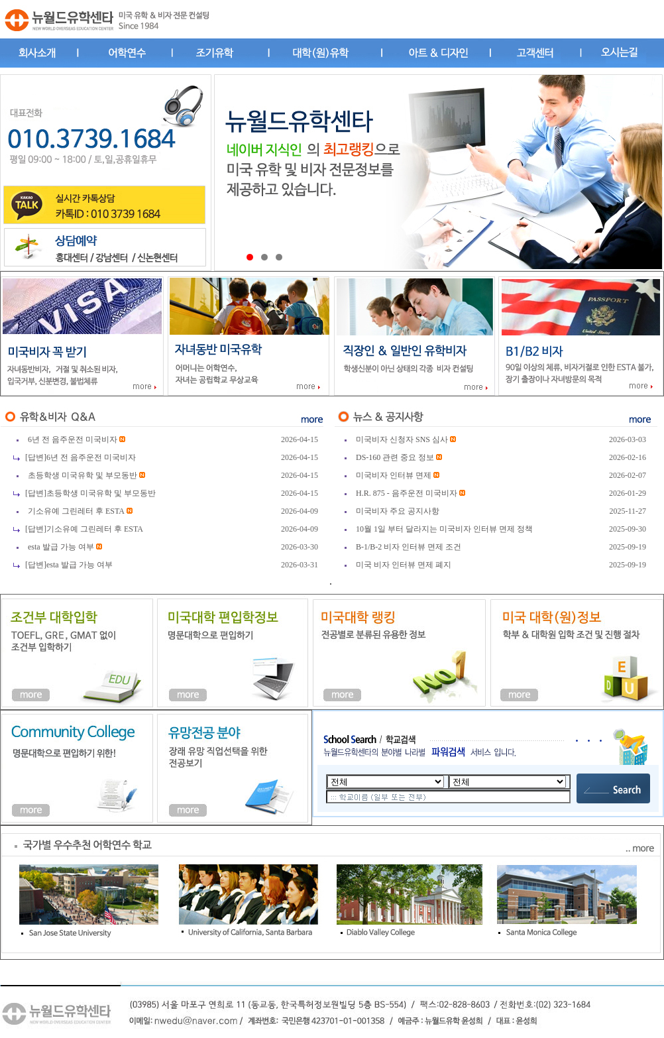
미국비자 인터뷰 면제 (394, 475)
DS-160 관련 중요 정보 (396, 457)
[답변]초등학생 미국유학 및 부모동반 (90, 493)
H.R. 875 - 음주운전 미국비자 (407, 493)
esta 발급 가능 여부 (61, 546)
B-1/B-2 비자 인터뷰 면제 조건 (408, 546)
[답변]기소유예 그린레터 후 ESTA (84, 529)
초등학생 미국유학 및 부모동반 (82, 475)
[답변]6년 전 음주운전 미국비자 (80, 457)
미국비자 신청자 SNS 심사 (402, 439)
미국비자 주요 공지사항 (397, 511)
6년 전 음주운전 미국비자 (72, 439)
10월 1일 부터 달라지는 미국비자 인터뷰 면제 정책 (444, 529)
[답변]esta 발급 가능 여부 (69, 564)
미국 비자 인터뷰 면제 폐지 (403, 564)
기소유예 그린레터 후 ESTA (76, 511)
